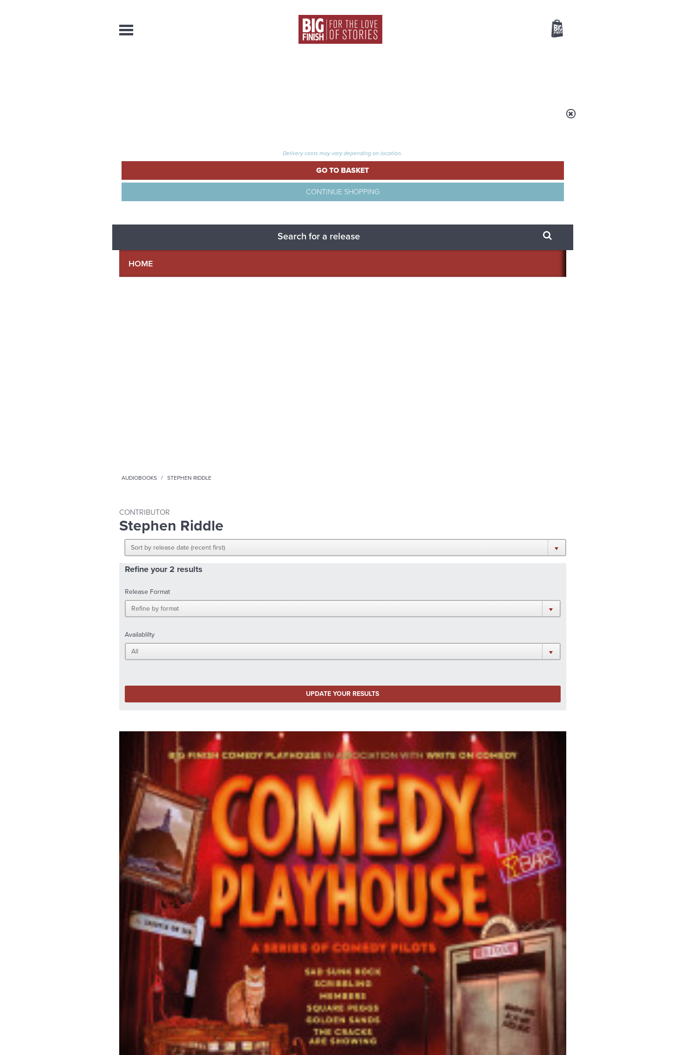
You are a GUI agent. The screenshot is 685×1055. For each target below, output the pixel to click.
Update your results (265, 258)
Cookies (277, 1030)
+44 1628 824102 (285, 951)
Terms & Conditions (316, 1030)
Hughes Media (167, 1041)
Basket (551, 29)
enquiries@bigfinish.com (360, 959)
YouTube (466, 612)
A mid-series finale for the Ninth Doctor (491, 819)
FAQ (560, 960)
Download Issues (544, 968)
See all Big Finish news (519, 703)
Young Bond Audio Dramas (265, 719)
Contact (546, 74)
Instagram (437, 612)
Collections (246, 74)
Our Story (554, 951)
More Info (168, 494)
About (492, 74)
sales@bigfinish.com (276, 959)
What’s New (321, 74)
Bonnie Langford (311, 449)
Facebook (384, 612)
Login (515, 6)
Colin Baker (270, 449)
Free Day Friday (467, 719)
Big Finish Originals (142, 405)
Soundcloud (506, 612)
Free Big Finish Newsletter (11, 208)
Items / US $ (508, 30)
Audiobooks (209, 120)
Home (173, 120)
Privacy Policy (138, 654)
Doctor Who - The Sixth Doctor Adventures (275, 408)
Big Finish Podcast (445, 621)
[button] (388, 181)
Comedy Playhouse (157, 415)
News (380, 74)
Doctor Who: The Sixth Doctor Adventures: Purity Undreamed (280, 429)
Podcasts (435, 74)
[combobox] (482, 53)
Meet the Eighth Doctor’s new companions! (258, 819)
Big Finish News (162, 702)
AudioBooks (169, 74)
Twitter (410, 612)
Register (544, 6)
